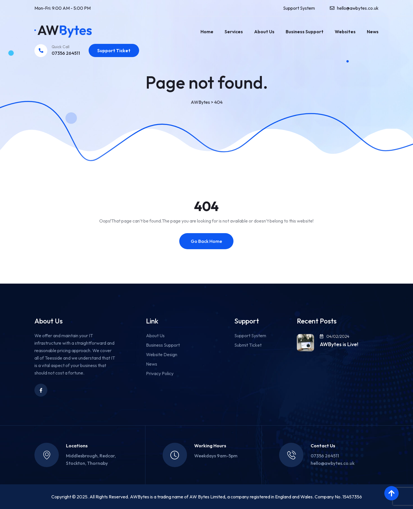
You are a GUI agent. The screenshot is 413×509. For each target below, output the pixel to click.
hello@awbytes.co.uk (358, 8)
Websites (345, 31)
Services (234, 31)
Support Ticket (113, 50)
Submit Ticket (248, 345)
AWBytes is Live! (339, 344)
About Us (264, 31)
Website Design (161, 354)
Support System (299, 8)
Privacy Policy (160, 373)
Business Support (305, 31)
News (373, 31)
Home (206, 31)
